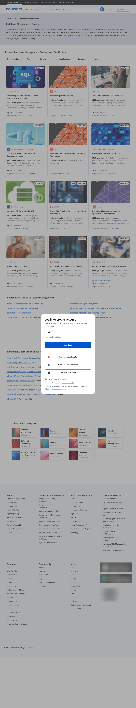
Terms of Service (57, 389)
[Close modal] (91, 317)
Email (48, 332)
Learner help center (68, 383)
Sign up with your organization (56, 379)
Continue (68, 345)
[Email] (68, 337)
